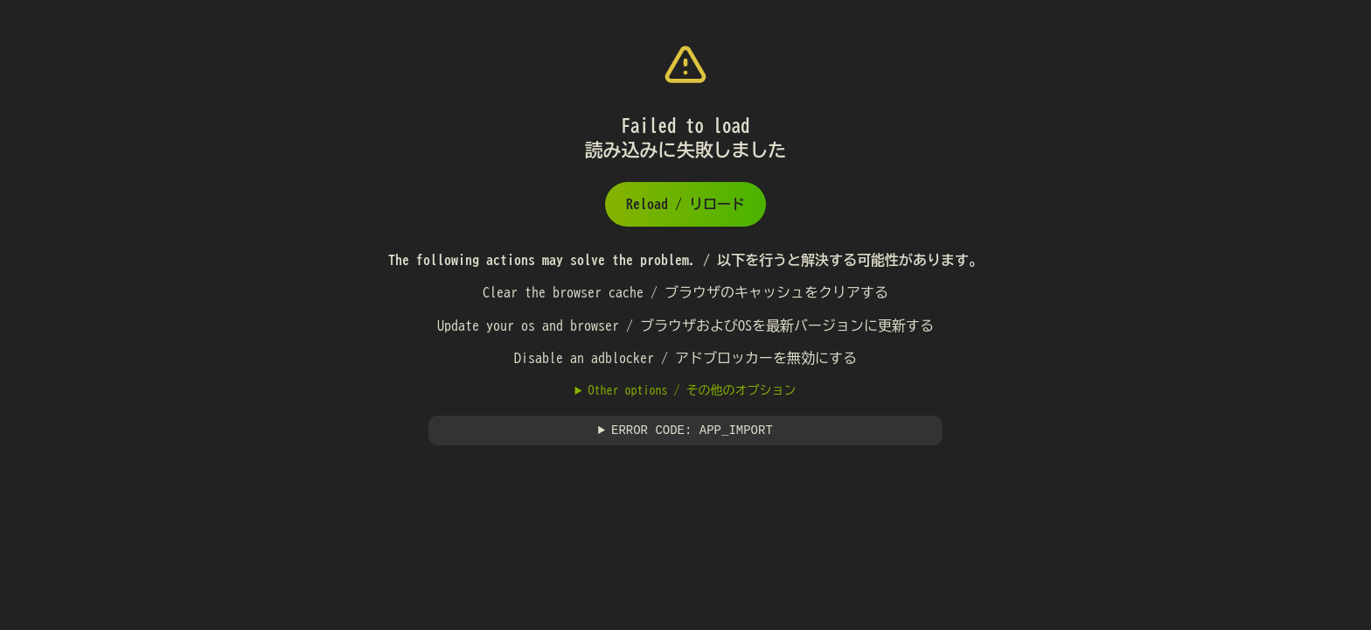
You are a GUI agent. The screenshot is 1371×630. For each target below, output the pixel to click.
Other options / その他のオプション (692, 390)
